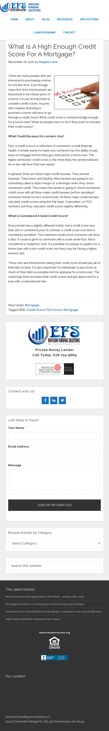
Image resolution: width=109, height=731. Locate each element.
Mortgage (32, 305)
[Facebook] (45, 400)
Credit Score (36, 310)
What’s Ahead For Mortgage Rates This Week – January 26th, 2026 (45, 596)
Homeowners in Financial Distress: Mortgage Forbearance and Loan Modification (54, 611)
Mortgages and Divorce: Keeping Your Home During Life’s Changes (45, 604)
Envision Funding (54, 7)
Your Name (17, 428)
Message (14, 465)
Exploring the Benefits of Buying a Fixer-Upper (33, 619)
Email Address (20, 446)
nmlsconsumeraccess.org (54, 632)
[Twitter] (62, 400)
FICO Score (54, 310)
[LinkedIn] (53, 400)
